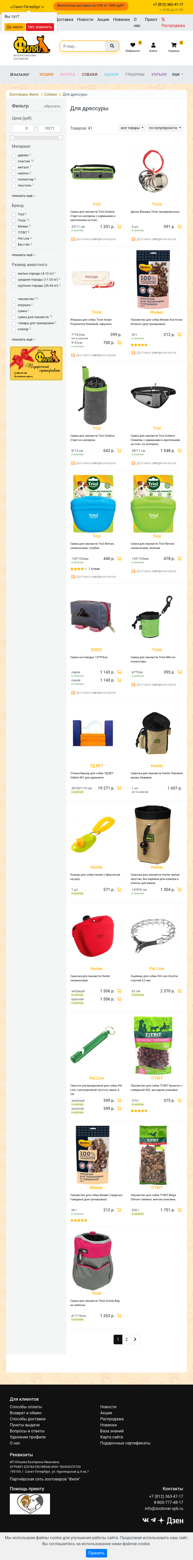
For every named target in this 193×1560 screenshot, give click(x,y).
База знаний (112, 1431)
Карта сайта (111, 1437)
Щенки (112, 74)
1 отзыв (94, 569)
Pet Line (23, 238)
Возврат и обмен (25, 1412)
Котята (68, 74)
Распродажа (173, 22)
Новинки (121, 19)
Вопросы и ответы (27, 1431)
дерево (23, 155)
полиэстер (26, 179)
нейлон (23, 173)
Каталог (20, 75)
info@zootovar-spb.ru (164, 1508)
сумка (22, 311)
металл (23, 167)
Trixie (22, 220)
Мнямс (23, 226)
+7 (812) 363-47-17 (166, 1496)
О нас (137, 22)
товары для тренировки (36, 323)
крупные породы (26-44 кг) (38, 285)
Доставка (64, 19)
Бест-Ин (24, 244)
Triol (21, 214)
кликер (23, 329)
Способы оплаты (26, 1406)
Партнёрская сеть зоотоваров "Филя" (45, 1479)
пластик (24, 161)
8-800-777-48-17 (168, 1502)
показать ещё (24, 196)
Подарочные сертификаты (125, 1443)
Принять (96, 1553)
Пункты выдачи (25, 1425)
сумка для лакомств (33, 317)
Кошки (46, 74)
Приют (151, 19)
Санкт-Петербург (28, 7)
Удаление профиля (28, 1437)
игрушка (24, 305)
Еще (176, 74)
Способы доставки (27, 1419)
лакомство (26, 299)
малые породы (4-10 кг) (36, 273)
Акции (103, 19)
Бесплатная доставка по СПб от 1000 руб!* (90, 5)
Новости (85, 19)
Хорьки (159, 74)
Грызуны (134, 74)
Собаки (90, 74)
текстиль (24, 185)
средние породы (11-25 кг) (38, 279)
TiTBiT (22, 232)
